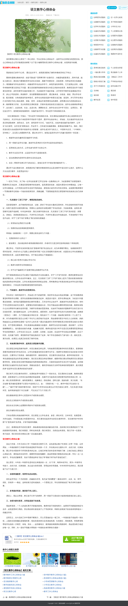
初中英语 (114, 100)
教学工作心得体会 (51, 591)
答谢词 (113, 95)
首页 (27, 2)
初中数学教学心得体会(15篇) (55, 575)
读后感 (96, 95)
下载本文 (56, 15)
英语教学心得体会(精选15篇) (55, 578)
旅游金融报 (62, 603)
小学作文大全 (116, 26)
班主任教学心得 (10, 591)
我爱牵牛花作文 (116, 54)
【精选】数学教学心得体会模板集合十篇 (68, 597)
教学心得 (43, 2)
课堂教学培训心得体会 (12, 588)
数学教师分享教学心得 (12, 578)
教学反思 (97, 100)
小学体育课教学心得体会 (53, 581)
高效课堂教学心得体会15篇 (54, 588)
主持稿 (96, 91)
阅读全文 (49, 15)
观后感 (113, 91)
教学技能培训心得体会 (12, 585)
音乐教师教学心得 (11, 581)
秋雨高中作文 (99, 45)
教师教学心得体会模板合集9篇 (20, 597)
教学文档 (34, 2)
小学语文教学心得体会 (53, 585)
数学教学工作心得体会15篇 (14, 575)
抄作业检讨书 (116, 86)
